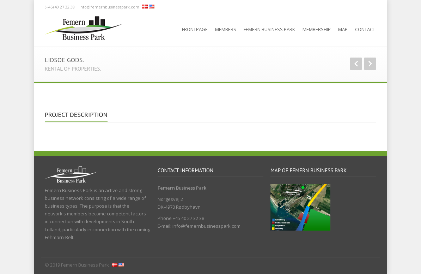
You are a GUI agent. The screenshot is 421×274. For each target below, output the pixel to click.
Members (225, 29)
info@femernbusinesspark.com (109, 7)
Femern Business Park (269, 29)
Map (343, 29)
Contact (365, 29)
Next (370, 64)
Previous (356, 64)
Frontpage (195, 29)
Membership (317, 29)
